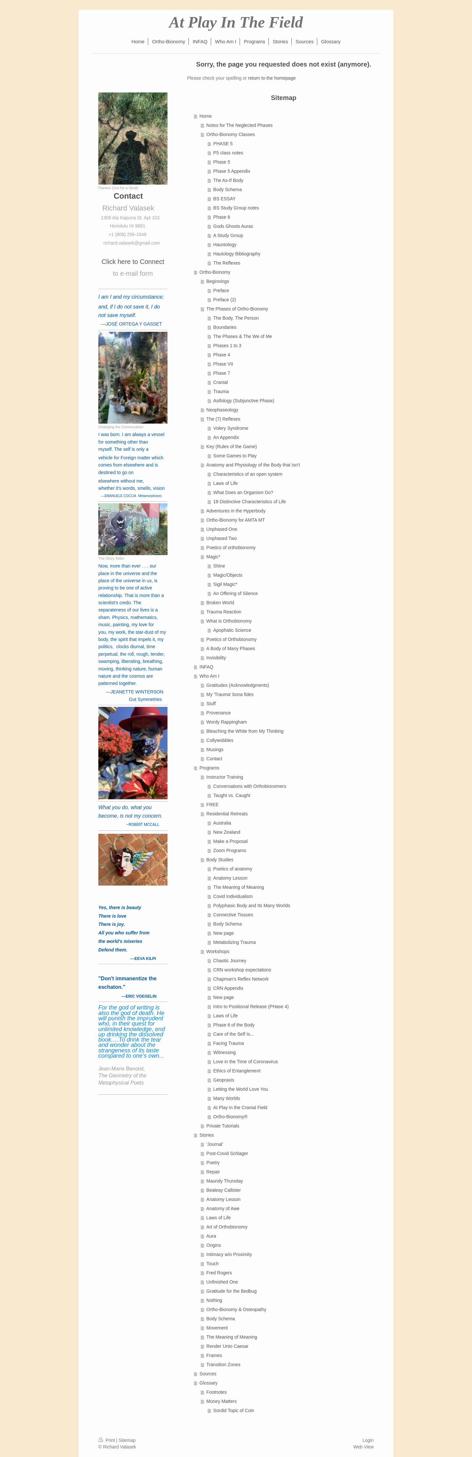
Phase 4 (221, 354)
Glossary (209, 1383)
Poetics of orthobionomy (231, 547)
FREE (212, 804)
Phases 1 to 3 (227, 345)
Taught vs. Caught (231, 795)
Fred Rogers (219, 1272)
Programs (210, 767)
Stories (207, 1135)
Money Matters (221, 1401)
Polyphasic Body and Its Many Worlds (251, 905)
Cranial (220, 382)
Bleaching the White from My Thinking (245, 731)
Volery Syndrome (230, 428)
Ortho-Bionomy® (230, 1116)
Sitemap (127, 1440)
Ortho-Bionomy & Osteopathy (236, 1309)
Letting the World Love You (240, 1089)
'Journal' (214, 1144)
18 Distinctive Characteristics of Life (249, 501)
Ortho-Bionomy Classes (230, 134)
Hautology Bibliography (237, 253)
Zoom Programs (229, 850)
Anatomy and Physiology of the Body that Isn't (253, 465)
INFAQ (206, 666)
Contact (214, 758)
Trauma (221, 391)
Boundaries (225, 327)
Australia (222, 823)
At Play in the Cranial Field (240, 1107)
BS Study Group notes (236, 207)
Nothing (214, 1300)
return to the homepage (272, 78)
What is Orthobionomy (229, 621)
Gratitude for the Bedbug (231, 1291)
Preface (221, 290)
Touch (212, 1263)
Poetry (213, 1162)
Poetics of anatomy (232, 868)
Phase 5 (221, 162)
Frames (214, 1355)
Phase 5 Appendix (231, 171)
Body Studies (220, 859)
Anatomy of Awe (223, 1208)
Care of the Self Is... (233, 1034)
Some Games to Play (235, 455)
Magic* (213, 556)
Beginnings (217, 281)
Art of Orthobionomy (226, 1226)
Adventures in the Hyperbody (236, 510)
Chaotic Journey (229, 960)
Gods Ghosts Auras (233, 226)
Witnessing (224, 1052)
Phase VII (223, 364)
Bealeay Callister (223, 1190)
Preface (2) (224, 299)
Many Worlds (226, 1098)
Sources (208, 1373)
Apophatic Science (232, 630)
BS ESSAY (224, 198)
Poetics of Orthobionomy (231, 639)
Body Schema (227, 189)
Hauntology (225, 244)
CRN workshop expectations (242, 969)
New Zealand (227, 832)
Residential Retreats (227, 813)
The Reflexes (226, 263)
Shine (219, 566)
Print (107, 1440)
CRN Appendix (228, 988)
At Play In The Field (236, 22)
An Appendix (226, 437)
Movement (217, 1327)
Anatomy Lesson (230, 878)
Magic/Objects (228, 575)
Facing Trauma (228, 1043)
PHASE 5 (223, 143)
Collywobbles (219, 740)
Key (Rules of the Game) (231, 446)
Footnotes (216, 1392)
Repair (213, 1171)
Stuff (211, 703)
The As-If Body (228, 180)
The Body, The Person (236, 318)
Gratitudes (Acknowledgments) (237, 685)
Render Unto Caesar (227, 1346)
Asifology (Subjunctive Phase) (243, 400)
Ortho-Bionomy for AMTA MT (235, 520)
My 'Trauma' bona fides (230, 694)
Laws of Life (225, 483)
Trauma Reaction (224, 611)
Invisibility (216, 657)
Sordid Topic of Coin (233, 1410)
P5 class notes (228, 152)
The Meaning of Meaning (238, 887)
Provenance (218, 712)
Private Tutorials (222, 1125)
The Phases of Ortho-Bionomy (237, 308)
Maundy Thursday (224, 1181)
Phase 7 (221, 373)
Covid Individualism (233, 896)
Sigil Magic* (225, 584)
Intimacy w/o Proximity (229, 1254)
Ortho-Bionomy (215, 272)
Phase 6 (221, 217)
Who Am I (210, 676)
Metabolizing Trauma (234, 942)
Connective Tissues (233, 914)
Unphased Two (221, 538)
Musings (215, 749)
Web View (363, 1446)
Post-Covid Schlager (227, 1153)
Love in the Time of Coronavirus (245, 1061)
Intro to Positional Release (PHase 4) (251, 1006)
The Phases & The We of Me (242, 336)
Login (368, 1440)
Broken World (220, 602)
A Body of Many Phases (230, 648)
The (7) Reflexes (223, 419)
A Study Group (228, 235)
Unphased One (221, 529)
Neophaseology (222, 409)
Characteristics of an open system (248, 474)
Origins (213, 1245)
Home (206, 116)
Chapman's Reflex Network (241, 979)
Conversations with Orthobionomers (249, 786)
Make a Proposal (230, 841)
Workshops (217, 951)
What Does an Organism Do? (243, 492)
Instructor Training (224, 777)
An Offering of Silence (235, 593)
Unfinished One (222, 1282)
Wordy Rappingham (226, 722)
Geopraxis (223, 1080)
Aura (211, 1236)
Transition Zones (223, 1364)
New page (223, 933)
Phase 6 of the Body (234, 1025)
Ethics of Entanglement (237, 1070)
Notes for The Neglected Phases (239, 125)
